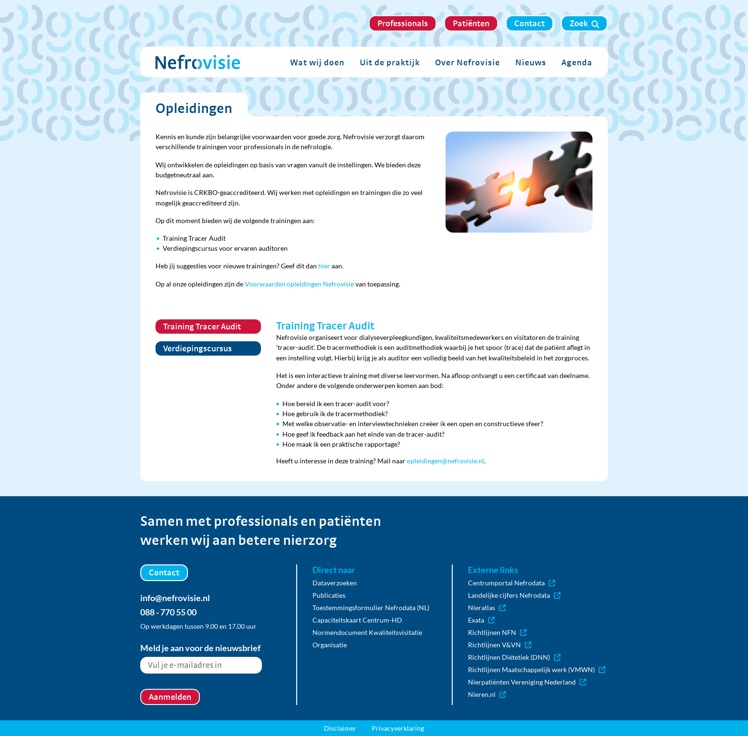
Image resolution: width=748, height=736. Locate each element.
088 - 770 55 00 (168, 612)
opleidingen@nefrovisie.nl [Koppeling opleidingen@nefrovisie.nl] (445, 461)
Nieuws (530, 62)
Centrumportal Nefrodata (511, 583)
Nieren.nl (487, 694)
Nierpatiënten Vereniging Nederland (527, 682)
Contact (529, 23)
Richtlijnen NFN (497, 632)
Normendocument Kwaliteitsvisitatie (367, 632)
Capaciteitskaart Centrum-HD (357, 620)
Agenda (576, 62)
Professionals (402, 23)
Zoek (584, 23)
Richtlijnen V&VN (499, 645)
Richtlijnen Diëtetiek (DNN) (514, 657)
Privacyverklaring (398, 728)
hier (324, 266)
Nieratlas (487, 607)
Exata (481, 620)
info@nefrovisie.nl (175, 598)
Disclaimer (340, 728)
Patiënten (471, 23)
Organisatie (329, 645)
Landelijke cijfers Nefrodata (514, 595)
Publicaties (328, 595)
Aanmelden (170, 697)
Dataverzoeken (334, 583)
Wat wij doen (317, 62)
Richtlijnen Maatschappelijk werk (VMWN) (536, 669)
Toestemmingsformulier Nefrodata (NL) (370, 607)
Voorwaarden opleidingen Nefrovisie (299, 284)
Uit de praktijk (390, 62)
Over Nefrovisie (467, 62)
